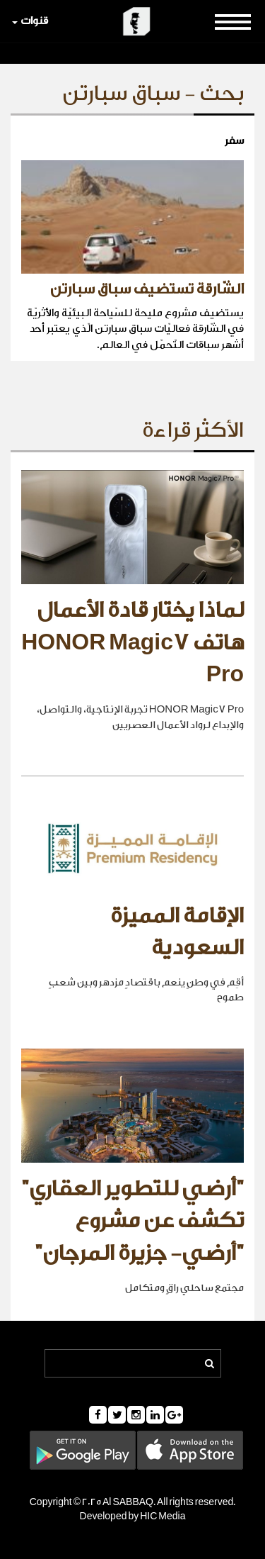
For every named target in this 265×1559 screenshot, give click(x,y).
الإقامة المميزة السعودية (177, 932)
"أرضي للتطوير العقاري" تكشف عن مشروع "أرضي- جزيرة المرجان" (132, 1221)
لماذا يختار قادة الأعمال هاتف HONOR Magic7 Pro (132, 642)
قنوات (30, 21)
